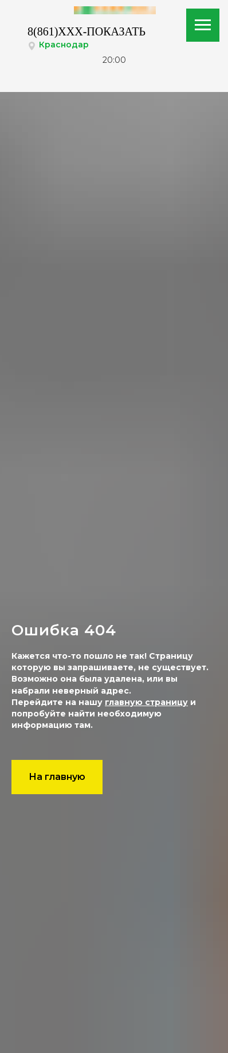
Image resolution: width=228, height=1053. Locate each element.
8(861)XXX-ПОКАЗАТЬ (86, 31)
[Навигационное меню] (203, 25)
